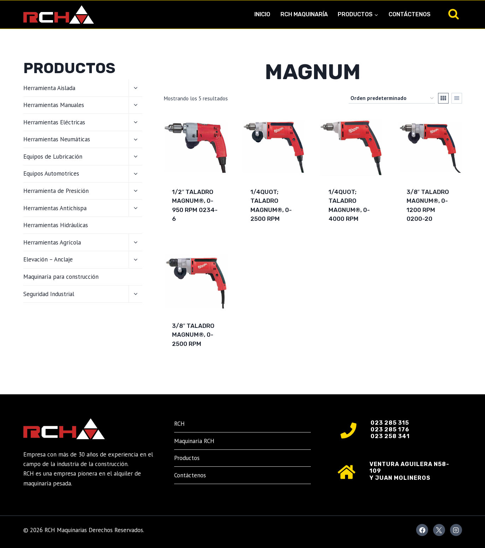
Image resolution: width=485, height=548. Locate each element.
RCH (179, 424)
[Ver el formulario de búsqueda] (453, 14)
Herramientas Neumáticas (56, 139)
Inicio (262, 14)
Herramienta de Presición (56, 191)
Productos (187, 458)
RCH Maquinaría (304, 14)
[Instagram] (456, 530)
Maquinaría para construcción (61, 277)
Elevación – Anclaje (48, 259)
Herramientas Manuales (53, 105)
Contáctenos (410, 14)
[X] (439, 530)
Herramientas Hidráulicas (55, 225)
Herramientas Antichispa (55, 208)
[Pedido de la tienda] (392, 98)
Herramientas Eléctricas (54, 122)
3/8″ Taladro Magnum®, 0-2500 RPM (193, 334)
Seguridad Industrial (48, 294)
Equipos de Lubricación (52, 156)
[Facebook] (422, 530)
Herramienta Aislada (49, 88)
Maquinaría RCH (194, 441)
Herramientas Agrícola (52, 242)
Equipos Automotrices (51, 173)
